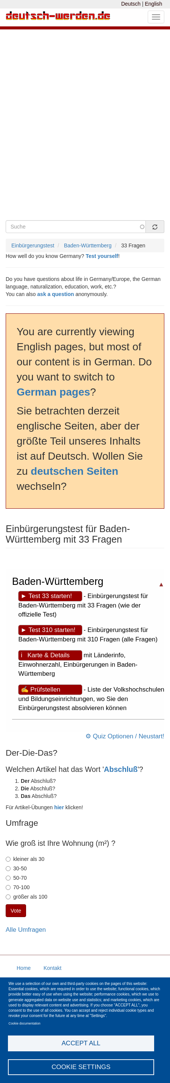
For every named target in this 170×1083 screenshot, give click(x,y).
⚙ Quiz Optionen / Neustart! (124, 736)
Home (24, 968)
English (153, 4)
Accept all (81, 1043)
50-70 (16, 878)
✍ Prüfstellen (40, 689)
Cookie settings (80, 1067)
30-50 (16, 868)
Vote (16, 911)
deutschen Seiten (74, 471)
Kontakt (52, 968)
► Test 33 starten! (46, 596)
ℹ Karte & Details (45, 655)
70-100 (18, 887)
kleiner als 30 (25, 859)
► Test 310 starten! (48, 630)
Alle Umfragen (26, 929)
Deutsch (131, 4)
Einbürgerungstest (32, 245)
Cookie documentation (25, 1023)
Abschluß (121, 769)
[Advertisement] (85, 130)
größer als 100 (26, 897)
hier (59, 807)
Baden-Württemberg (87, 245)
